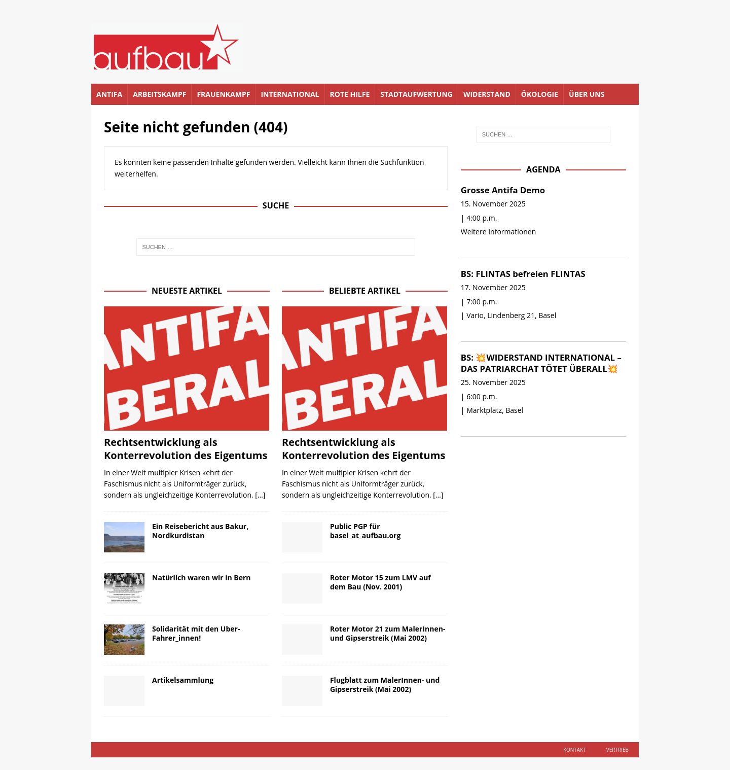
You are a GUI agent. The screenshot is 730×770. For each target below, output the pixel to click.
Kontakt (574, 749)
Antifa (109, 94)
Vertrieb (617, 749)
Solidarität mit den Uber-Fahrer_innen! (196, 633)
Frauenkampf (223, 94)
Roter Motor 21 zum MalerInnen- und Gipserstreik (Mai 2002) (388, 633)
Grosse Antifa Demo (503, 190)
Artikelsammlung (182, 680)
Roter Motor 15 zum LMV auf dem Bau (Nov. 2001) (380, 582)
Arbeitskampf (159, 94)
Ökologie (539, 94)
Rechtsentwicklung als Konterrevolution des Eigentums (185, 448)
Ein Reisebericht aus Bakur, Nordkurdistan (200, 530)
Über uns (586, 94)
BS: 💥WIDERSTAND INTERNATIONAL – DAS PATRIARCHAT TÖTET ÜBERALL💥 (541, 363)
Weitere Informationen (498, 231)
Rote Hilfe (350, 94)
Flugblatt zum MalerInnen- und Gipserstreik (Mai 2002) (385, 684)
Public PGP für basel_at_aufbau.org (365, 530)
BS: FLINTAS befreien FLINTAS (523, 273)
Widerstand (486, 94)
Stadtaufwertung (416, 94)
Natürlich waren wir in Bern (201, 577)
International (290, 94)
